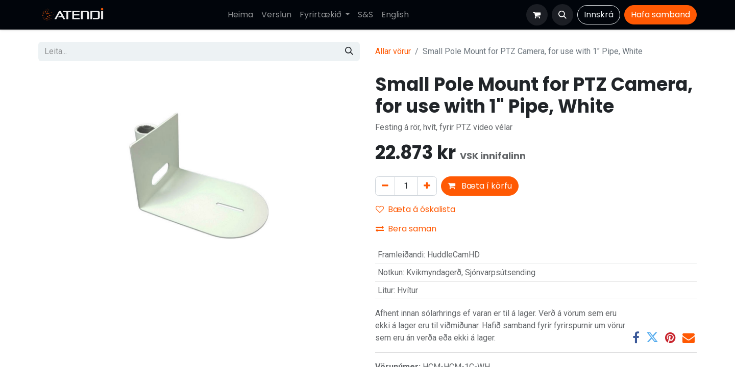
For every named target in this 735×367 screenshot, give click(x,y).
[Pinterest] (670, 337)
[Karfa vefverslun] (537, 14)
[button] (562, 14)
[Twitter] (652, 337)
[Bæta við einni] (427, 186)
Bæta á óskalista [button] (415, 209)
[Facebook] (636, 337)
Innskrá (599, 14)
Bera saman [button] (406, 228)
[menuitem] (240, 15)
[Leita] (349, 51)
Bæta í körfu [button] (480, 186)
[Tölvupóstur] (688, 337)
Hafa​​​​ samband (660, 14)
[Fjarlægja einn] (385, 186)
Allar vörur (393, 51)
